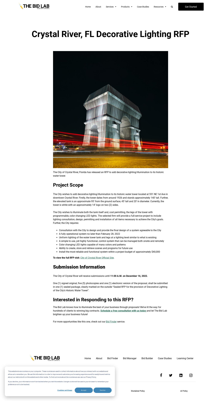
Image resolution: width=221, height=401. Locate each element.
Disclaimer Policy (138, 391)
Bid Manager (129, 358)
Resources (158, 7)
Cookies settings (64, 390)
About (98, 7)
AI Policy (184, 391)
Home (88, 7)
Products (125, 7)
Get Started (191, 6)
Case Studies (143, 7)
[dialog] (60, 381)
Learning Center (185, 358)
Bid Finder (111, 321)
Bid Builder (147, 358)
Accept (83, 390)
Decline (102, 390)
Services (110, 7)
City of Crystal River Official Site (97, 257)
